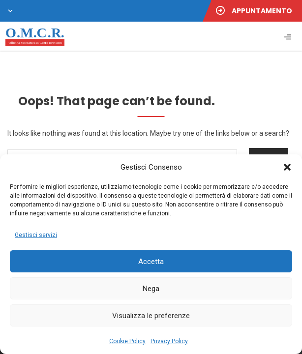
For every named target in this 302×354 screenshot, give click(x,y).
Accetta (151, 261)
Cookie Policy (127, 341)
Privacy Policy (169, 341)
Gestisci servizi (36, 235)
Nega (151, 288)
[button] (287, 167)
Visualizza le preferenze (151, 315)
